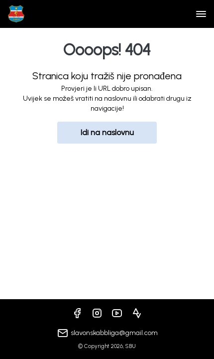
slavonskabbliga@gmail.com (114, 333)
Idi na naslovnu (107, 132)
